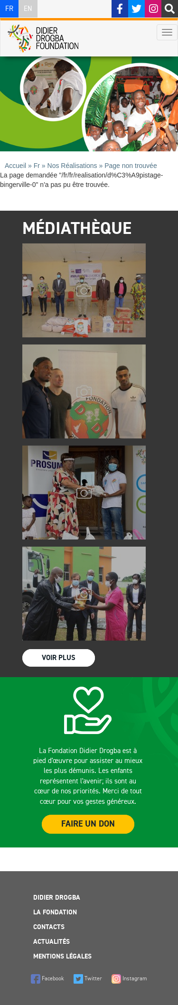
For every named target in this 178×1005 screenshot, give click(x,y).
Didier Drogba (56, 897)
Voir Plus (58, 657)
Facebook (47, 979)
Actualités (51, 942)
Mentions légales (62, 956)
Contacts (49, 927)
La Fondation (55, 912)
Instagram (129, 979)
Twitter (88, 979)
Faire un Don (88, 824)
